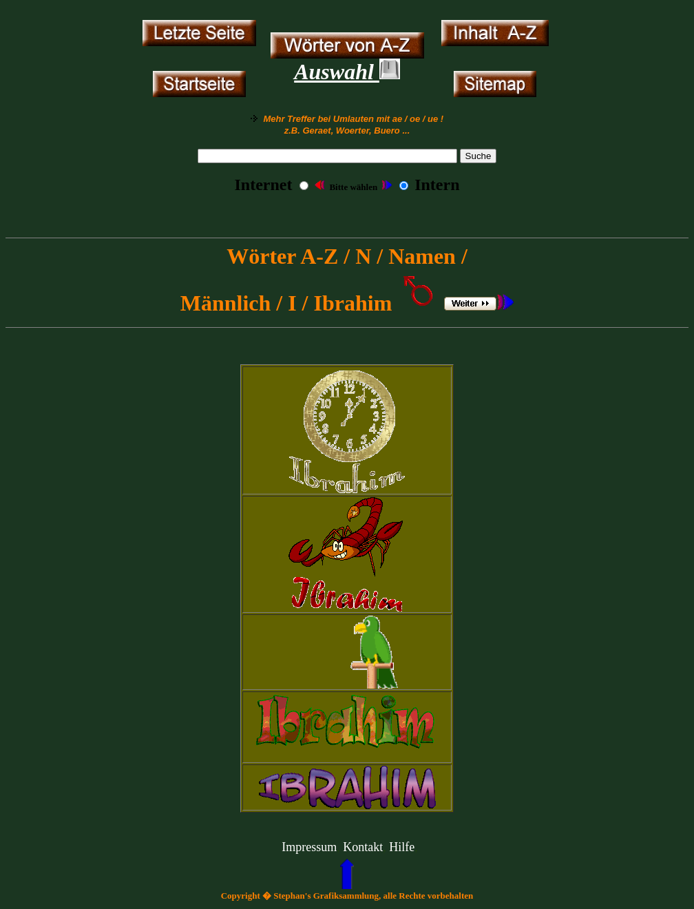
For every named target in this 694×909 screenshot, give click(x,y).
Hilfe (401, 847)
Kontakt (363, 847)
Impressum (309, 847)
